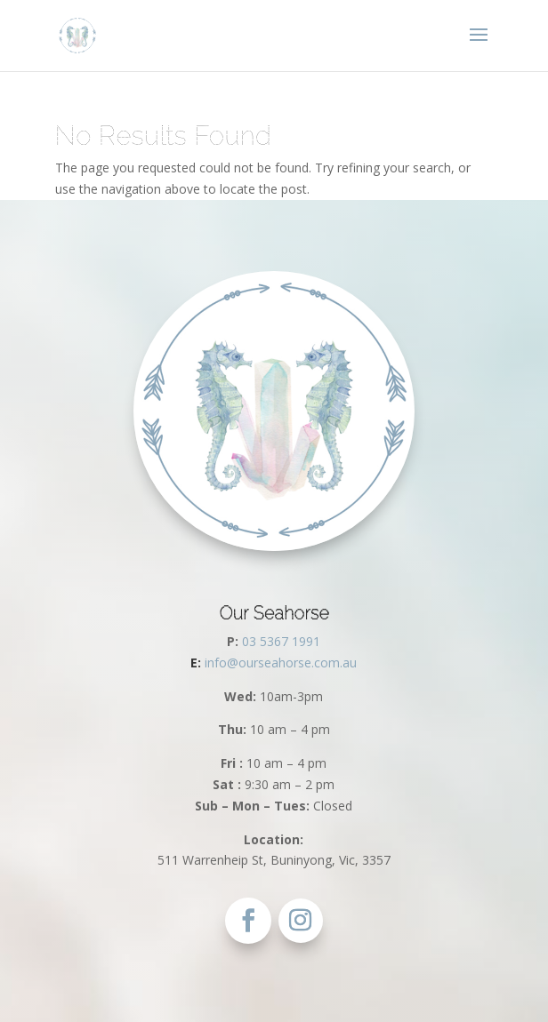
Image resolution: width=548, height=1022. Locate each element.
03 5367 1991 (281, 641)
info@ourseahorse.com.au (273, 662)
